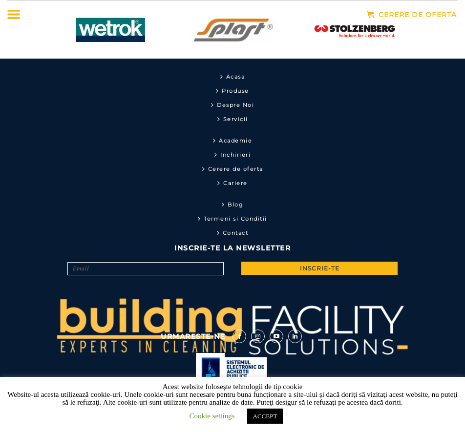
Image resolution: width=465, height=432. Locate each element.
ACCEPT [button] (265, 416)
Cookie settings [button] (212, 416)
